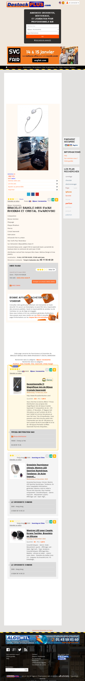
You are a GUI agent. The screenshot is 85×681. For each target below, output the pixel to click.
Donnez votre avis (14, 181)
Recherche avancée (42, 40)
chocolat (69, 180)
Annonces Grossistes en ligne (42, 630)
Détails (21, 199)
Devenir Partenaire (38, 656)
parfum (69, 203)
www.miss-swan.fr (23, 278)
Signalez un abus (13, 201)
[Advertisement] (33, 89)
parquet (68, 211)
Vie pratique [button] (37, 67)
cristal (45, 364)
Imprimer (11, 190)
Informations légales (39, 663)
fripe (67, 188)
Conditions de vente (39, 665)
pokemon (69, 215)
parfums (68, 207)
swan (22, 364)
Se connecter (36, 658)
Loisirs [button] (66, 67)
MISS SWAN (15, 266)
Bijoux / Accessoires (39, 201)
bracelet (27, 364)
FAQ (38, 315)
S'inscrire (35, 661)
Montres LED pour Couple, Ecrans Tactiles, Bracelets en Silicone (40, 533)
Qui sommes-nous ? (71, 158)
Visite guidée (68, 161)
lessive (68, 199)
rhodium (16, 364)
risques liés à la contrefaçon (39, 317)
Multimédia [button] (27, 67)
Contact (34, 654)
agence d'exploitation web (41, 676)
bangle (50, 364)
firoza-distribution (20, 436)
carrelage (69, 176)
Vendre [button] (72, 67)
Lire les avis (12, 184)
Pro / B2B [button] (59, 67)
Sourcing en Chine (38, 458)
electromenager (71, 184)
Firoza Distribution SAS (23, 432)
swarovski (38, 364)
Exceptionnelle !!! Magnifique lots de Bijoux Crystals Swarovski (40, 387)
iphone (69, 192)
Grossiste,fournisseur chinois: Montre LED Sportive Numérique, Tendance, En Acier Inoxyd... (38, 470)
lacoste (68, 195)
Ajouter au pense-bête (16, 187)
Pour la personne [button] (48, 67)
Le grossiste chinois (21, 502)
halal (75, 188)
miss (32, 364)
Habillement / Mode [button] (15, 67)
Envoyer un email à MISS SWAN (44, 282)
